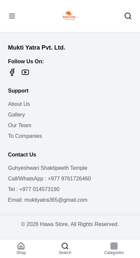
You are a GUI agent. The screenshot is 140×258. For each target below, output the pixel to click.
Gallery (16, 115)
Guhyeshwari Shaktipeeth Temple (47, 168)
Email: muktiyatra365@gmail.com (48, 200)
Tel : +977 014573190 (33, 189)
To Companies (25, 136)
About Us (19, 104)
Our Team (19, 125)
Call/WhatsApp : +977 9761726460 (49, 178)
